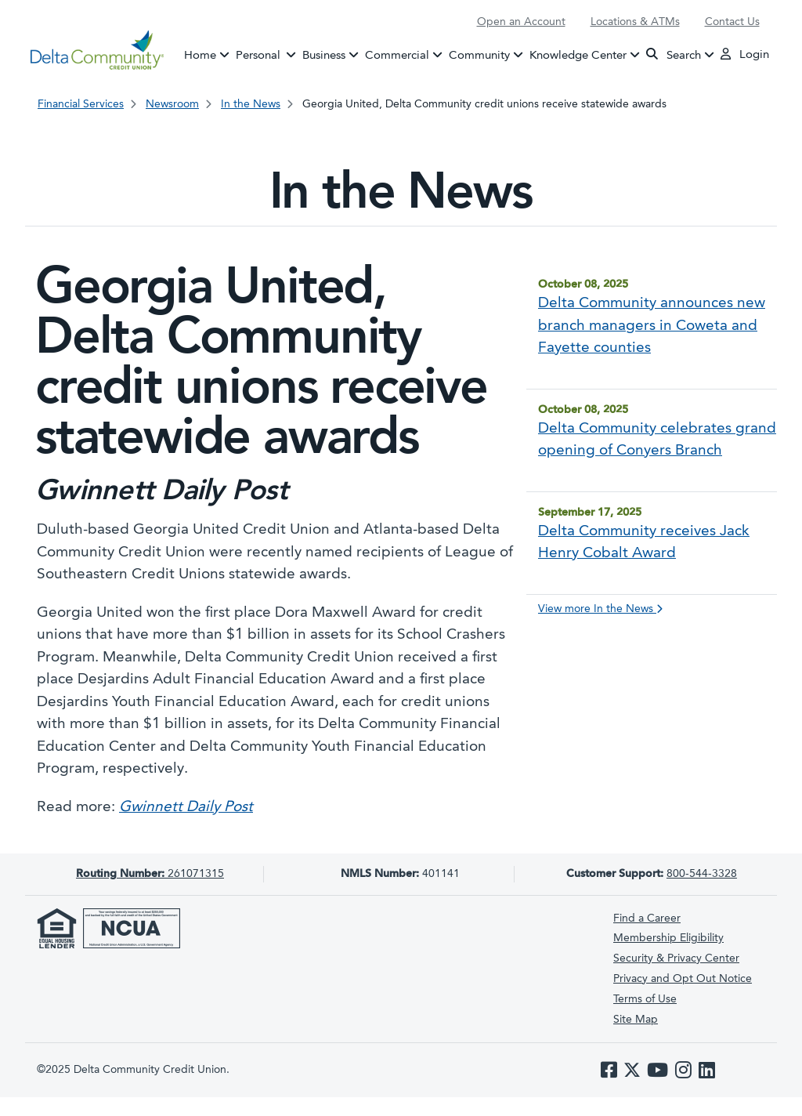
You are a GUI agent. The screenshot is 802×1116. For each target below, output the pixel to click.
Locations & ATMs (635, 21)
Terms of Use (645, 999)
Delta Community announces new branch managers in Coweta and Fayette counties (651, 326)
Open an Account (521, 21)
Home (200, 55)
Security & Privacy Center (676, 958)
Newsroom (172, 104)
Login (745, 54)
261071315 (150, 873)
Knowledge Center (578, 55)
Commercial (397, 55)
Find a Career (647, 918)
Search (673, 54)
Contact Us (732, 21)
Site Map (635, 1019)
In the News (250, 104)
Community (479, 55)
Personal (268, 54)
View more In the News (600, 608)
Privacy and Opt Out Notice (682, 978)
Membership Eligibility (668, 938)
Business (323, 55)
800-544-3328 (702, 873)
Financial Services (81, 104)
